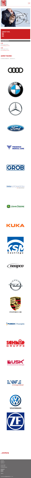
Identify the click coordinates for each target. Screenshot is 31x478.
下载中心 (2, 473)
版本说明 (2, 470)
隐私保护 (2, 471)
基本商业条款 (3, 469)
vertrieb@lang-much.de (5, 45)
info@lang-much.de (4, 467)
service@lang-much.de (5, 50)
